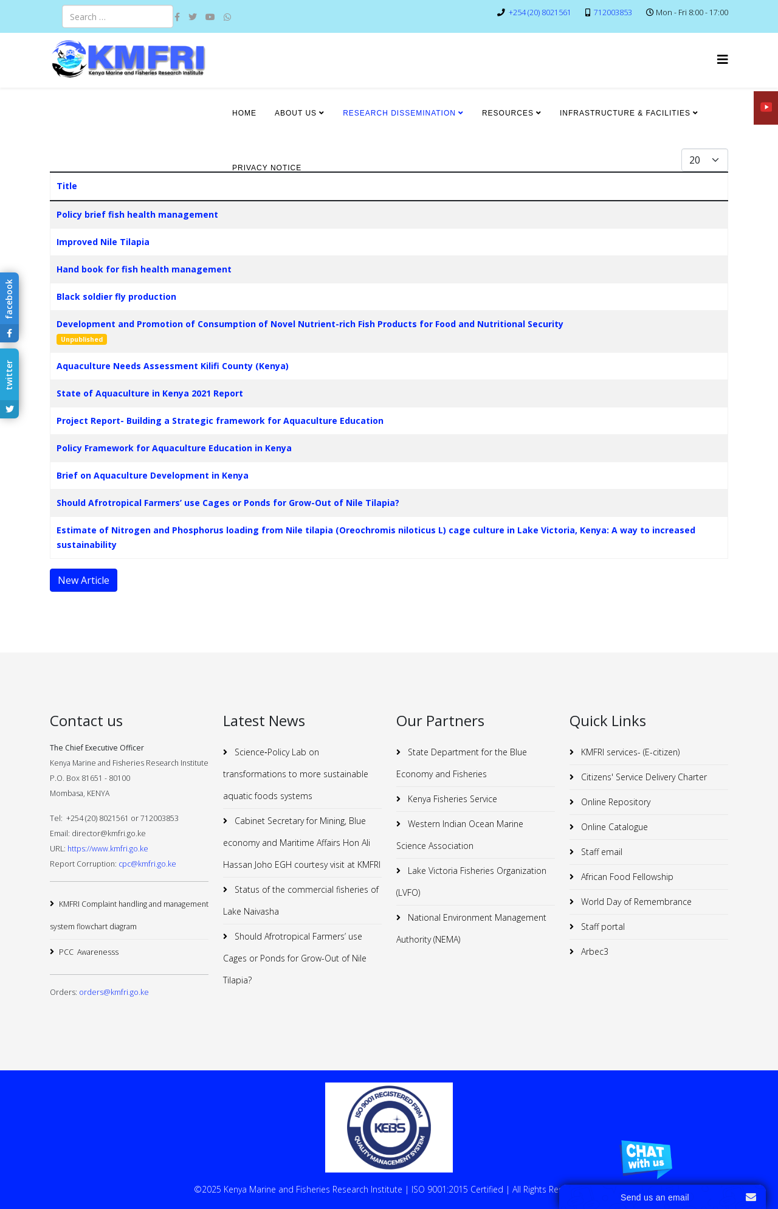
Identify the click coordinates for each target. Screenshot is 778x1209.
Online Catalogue (613, 827)
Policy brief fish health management (137, 214)
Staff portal (602, 926)
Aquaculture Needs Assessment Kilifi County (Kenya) (173, 366)
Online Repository (614, 802)
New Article (83, 580)
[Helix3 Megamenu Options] (722, 59)
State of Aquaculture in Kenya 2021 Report (150, 393)
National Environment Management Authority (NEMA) (471, 928)
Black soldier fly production (116, 296)
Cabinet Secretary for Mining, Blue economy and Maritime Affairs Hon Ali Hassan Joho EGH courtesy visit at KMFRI (301, 842)
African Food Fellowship (626, 876)
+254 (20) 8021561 (540, 12)
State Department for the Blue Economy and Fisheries (461, 763)
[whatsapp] (227, 17)
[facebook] (177, 17)
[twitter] (192, 17)
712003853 (613, 12)
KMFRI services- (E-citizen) (629, 752)
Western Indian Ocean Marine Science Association (459, 834)
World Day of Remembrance (635, 901)
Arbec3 (593, 951)
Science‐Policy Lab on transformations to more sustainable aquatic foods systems (295, 774)
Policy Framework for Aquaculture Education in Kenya (174, 448)
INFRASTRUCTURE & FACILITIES (625, 113)
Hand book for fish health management (144, 269)
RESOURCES (508, 113)
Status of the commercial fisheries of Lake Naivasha (301, 900)
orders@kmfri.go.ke (114, 992)
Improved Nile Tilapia (103, 242)
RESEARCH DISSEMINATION (399, 113)
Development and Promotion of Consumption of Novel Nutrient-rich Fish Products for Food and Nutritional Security (310, 324)
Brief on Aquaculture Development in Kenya (153, 475)
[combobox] (117, 16)
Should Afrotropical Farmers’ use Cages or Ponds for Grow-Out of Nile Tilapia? (228, 502)
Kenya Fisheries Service (451, 799)
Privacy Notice (266, 168)
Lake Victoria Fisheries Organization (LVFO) (471, 881)
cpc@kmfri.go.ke (147, 864)
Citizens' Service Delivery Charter (643, 777)
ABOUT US (296, 113)
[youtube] (210, 17)
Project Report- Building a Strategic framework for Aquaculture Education (220, 420)
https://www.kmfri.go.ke (107, 849)
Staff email (600, 851)
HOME (244, 113)
